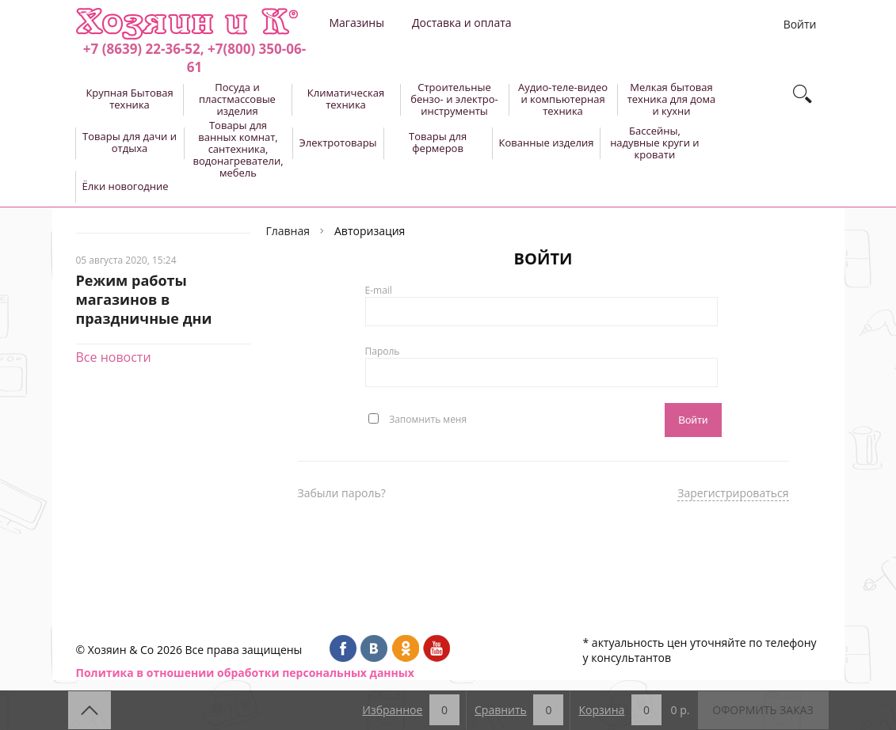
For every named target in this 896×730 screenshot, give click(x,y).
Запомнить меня (428, 418)
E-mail (378, 290)
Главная (288, 230)
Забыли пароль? (342, 492)
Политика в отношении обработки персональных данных (245, 672)
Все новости (113, 357)
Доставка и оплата (462, 22)
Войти (800, 24)
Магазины (357, 22)
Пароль (382, 351)
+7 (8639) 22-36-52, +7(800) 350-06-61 (194, 58)
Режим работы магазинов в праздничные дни (144, 299)
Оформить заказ (762, 709)
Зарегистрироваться (732, 492)
